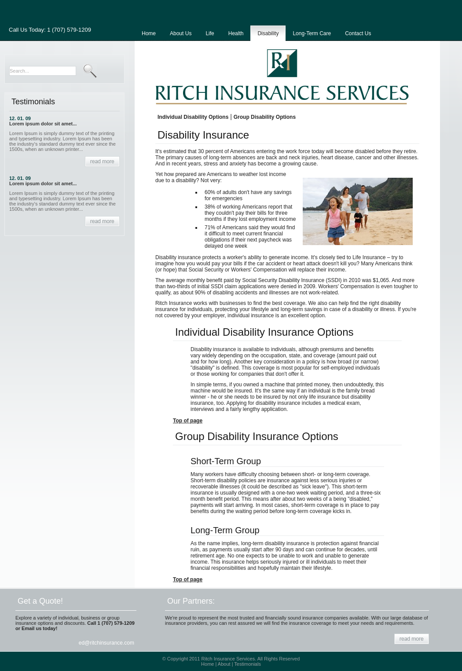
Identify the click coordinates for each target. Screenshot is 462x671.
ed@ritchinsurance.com (106, 643)
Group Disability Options (265, 117)
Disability (268, 33)
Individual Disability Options (193, 117)
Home (149, 33)
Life (209, 33)
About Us (180, 33)
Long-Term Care (312, 33)
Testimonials (247, 664)
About (224, 664)
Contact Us (358, 33)
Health (236, 33)
